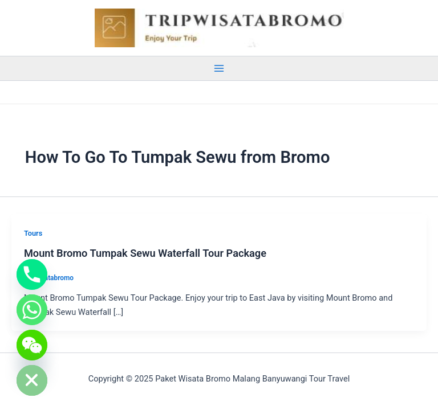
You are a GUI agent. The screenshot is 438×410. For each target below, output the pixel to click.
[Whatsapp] (32, 309)
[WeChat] (32, 345)
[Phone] (32, 274)
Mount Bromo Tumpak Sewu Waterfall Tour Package (145, 253)
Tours (33, 233)
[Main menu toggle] (219, 68)
